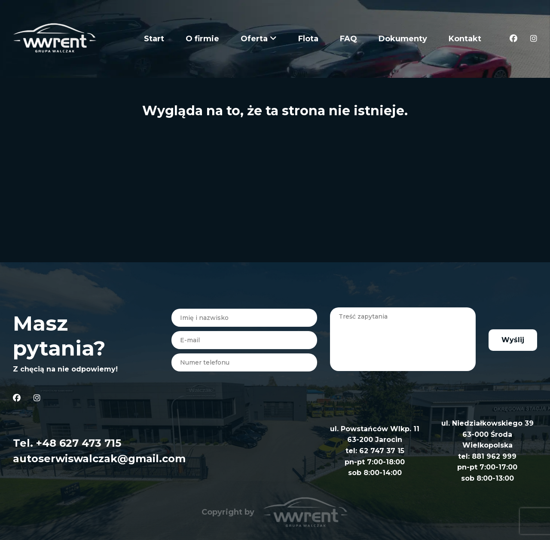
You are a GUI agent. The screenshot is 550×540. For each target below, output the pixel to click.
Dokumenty (403, 38)
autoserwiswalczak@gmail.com (99, 458)
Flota (308, 38)
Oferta (259, 38)
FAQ (348, 38)
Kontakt (465, 38)
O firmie (202, 38)
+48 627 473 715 (78, 443)
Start (154, 38)
